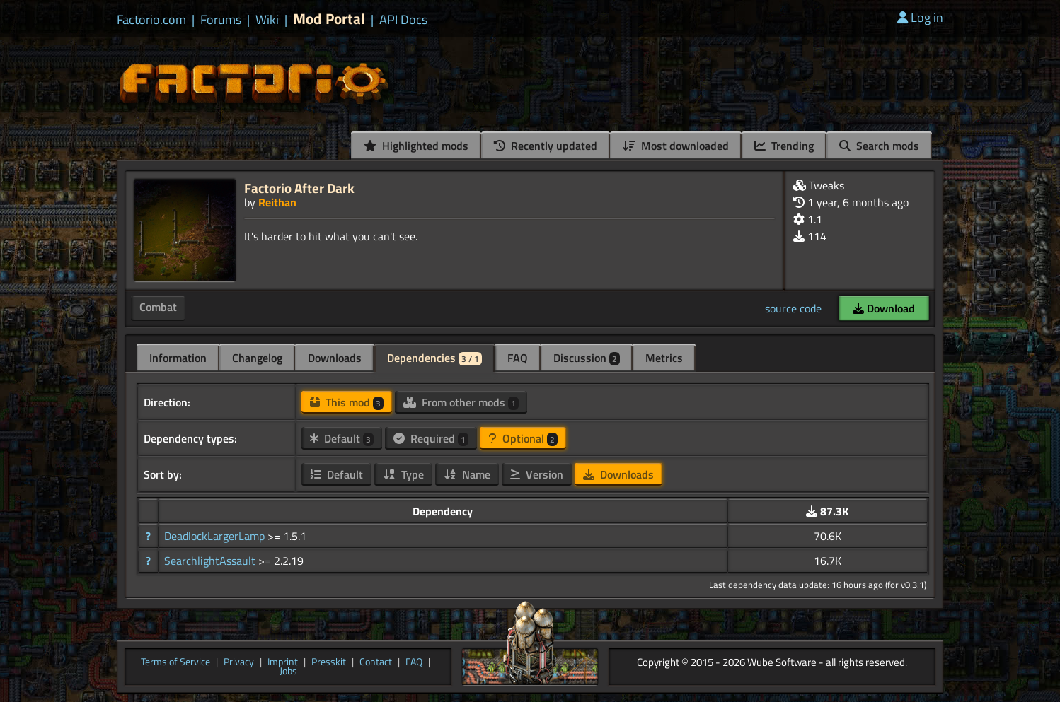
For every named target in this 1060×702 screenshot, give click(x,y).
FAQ (517, 357)
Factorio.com (151, 19)
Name (467, 474)
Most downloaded (676, 145)
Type (403, 474)
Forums (220, 19)
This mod (347, 402)
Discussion (586, 357)
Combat (158, 306)
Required (430, 438)
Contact (375, 662)
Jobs (288, 672)
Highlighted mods (416, 145)
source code (793, 308)
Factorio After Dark (299, 187)
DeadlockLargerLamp (215, 535)
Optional (523, 438)
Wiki (267, 19)
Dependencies (434, 357)
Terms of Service (175, 662)
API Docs (403, 19)
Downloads (335, 357)
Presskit (328, 662)
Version (536, 474)
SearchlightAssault (211, 560)
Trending (784, 145)
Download (884, 308)
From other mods (461, 402)
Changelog (257, 357)
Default (342, 438)
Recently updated (545, 145)
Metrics (664, 357)
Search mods (879, 145)
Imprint (282, 662)
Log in (920, 17)
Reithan (277, 202)
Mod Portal (329, 18)
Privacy (239, 662)
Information (178, 357)
